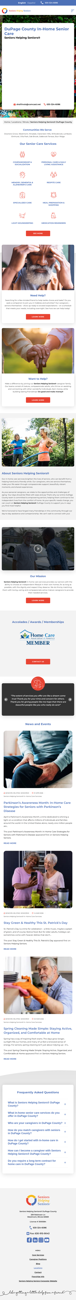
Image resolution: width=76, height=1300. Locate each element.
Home (7, 122)
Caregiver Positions (38, 1259)
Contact (38, 1272)
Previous (6, 699)
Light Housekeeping (22, 223)
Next (70, 699)
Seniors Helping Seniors (15, 943)
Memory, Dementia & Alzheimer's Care (22, 183)
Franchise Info (38, 1277)
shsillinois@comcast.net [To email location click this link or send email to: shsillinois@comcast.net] (28, 104)
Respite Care (54, 182)
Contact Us (38, 662)
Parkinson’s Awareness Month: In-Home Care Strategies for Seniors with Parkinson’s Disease (37, 807)
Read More (10, 843)
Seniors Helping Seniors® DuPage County (38, 1214)
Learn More (38, 317)
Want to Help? (38, 378)
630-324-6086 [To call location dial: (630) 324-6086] (53, 104)
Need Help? (38, 295)
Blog (38, 1264)
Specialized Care (22, 203)
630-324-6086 (49, 2)
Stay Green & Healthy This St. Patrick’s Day (36, 923)
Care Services (38, 1255)
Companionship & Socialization (22, 163)
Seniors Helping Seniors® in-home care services (23, 796)
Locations (16, 122)
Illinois (26, 122)
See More (38, 233)
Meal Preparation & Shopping (53, 204)
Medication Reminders (53, 223)
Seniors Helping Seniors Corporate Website (38, 1281)
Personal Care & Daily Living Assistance (53, 163)
